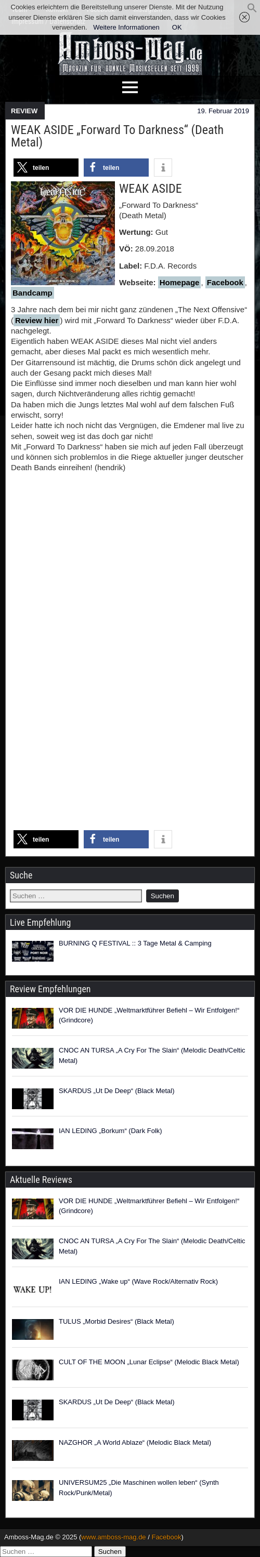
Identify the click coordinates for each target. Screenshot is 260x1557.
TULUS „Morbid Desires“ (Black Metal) (116, 1321)
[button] (252, 11)
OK (177, 27)
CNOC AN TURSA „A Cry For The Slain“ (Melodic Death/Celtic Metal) (152, 1055)
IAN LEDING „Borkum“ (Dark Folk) (110, 1131)
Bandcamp (32, 292)
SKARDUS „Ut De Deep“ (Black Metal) (117, 1091)
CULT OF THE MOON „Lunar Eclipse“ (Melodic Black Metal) (149, 1362)
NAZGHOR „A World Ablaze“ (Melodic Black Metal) (135, 1442)
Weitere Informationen (126, 27)
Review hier (36, 320)
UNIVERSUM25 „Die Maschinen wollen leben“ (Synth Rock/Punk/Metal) (139, 1488)
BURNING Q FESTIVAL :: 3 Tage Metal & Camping (135, 943)
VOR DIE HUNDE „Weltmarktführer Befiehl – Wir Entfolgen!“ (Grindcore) (149, 1015)
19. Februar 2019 (223, 111)
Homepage (180, 282)
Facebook (225, 282)
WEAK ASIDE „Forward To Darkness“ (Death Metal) (117, 136)
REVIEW (24, 111)
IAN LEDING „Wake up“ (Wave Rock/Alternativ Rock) (138, 1281)
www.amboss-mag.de (113, 1537)
